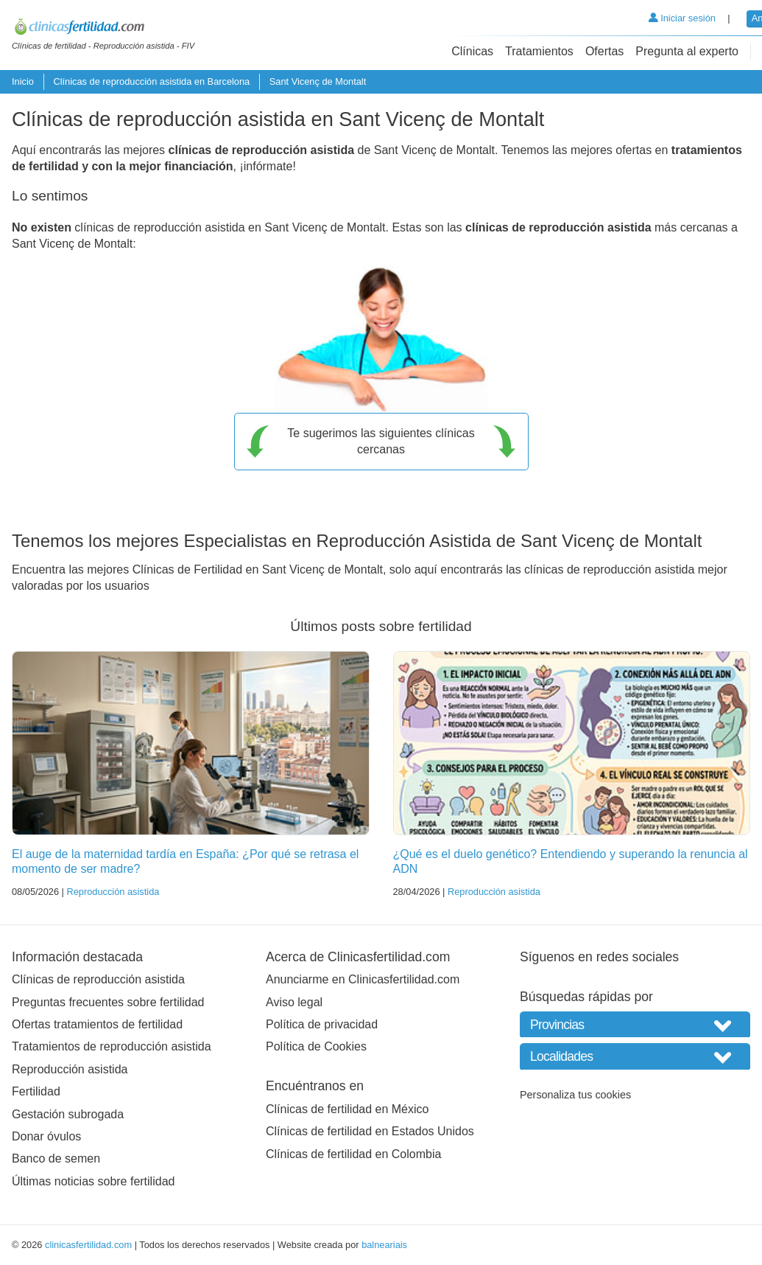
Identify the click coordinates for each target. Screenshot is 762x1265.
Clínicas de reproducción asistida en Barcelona (151, 81)
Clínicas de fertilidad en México (347, 1109)
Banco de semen (56, 1158)
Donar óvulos (46, 1136)
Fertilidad (36, 1091)
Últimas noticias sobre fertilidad (93, 1181)
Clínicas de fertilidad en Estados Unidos (370, 1131)
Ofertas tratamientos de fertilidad (97, 1024)
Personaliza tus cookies (575, 1095)
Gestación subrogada (68, 1114)
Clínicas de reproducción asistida (98, 979)
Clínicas (472, 51)
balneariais (384, 1244)
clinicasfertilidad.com (88, 1244)
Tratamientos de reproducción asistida (111, 1046)
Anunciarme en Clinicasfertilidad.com (362, 979)
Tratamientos (539, 51)
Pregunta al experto (686, 51)
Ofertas (604, 51)
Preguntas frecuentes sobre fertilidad (108, 1002)
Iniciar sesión (682, 18)
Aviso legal (294, 1002)
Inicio (23, 81)
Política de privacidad (322, 1024)
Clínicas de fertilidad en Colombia (353, 1154)
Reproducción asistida (112, 891)
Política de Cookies (316, 1046)
